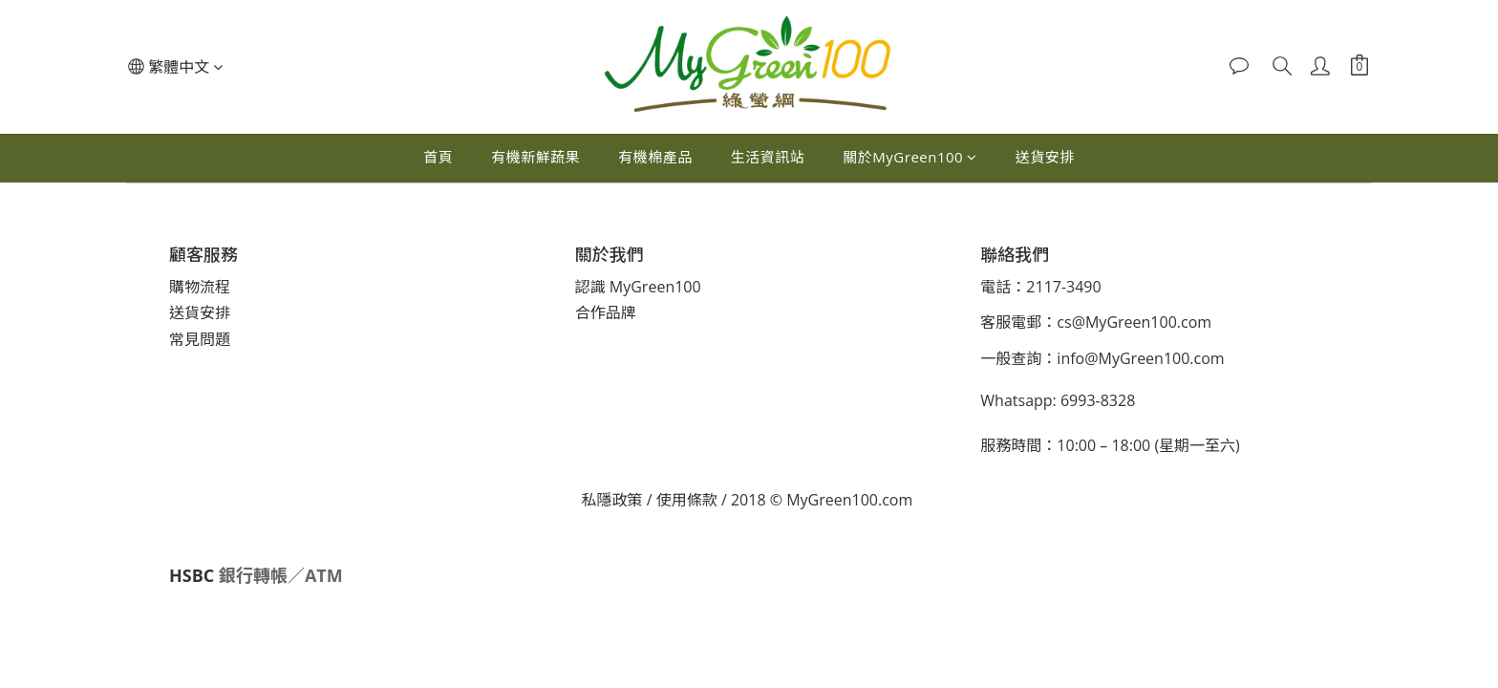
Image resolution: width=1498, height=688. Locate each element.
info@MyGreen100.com (1140, 358)
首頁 (438, 156)
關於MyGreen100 (909, 156)
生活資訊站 (768, 156)
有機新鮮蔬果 (535, 156)
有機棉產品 (655, 156)
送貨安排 (1045, 156)
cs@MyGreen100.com (1134, 322)
